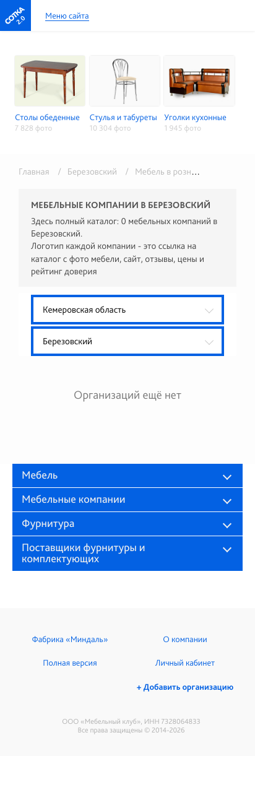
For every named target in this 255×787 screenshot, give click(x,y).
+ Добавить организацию (185, 687)
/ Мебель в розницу (163, 171)
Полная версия (70, 663)
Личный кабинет (185, 663)
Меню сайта (67, 16)
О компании (185, 640)
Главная (34, 171)
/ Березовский (85, 171)
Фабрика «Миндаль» (70, 640)
